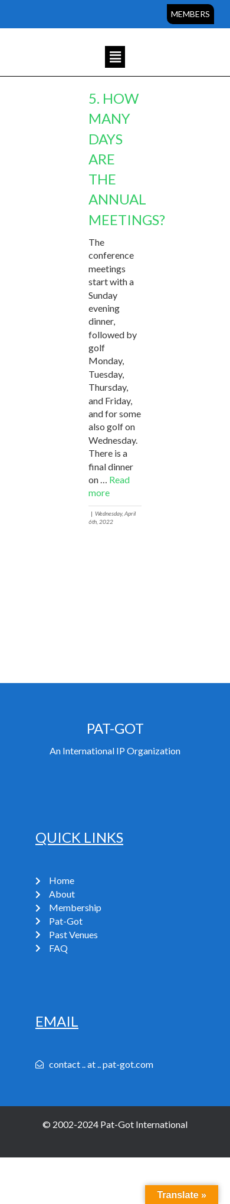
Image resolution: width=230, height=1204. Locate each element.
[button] (115, 57)
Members (190, 14)
